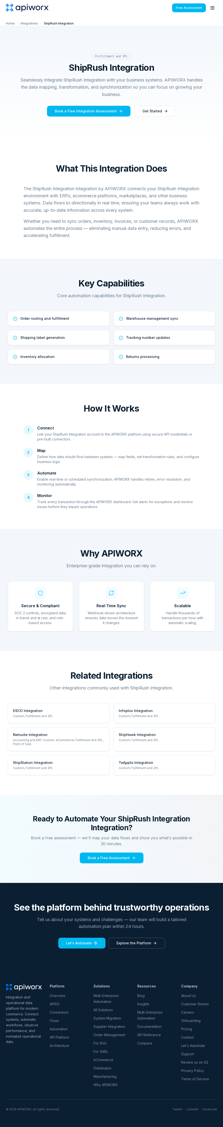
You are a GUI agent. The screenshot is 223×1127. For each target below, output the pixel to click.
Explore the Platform (137, 943)
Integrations (29, 23)
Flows (54, 1021)
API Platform (59, 1037)
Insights (143, 1004)
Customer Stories (195, 1004)
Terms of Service (195, 1079)
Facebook (209, 1109)
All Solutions (103, 1010)
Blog (141, 996)
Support (187, 1054)
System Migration (107, 1018)
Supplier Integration (109, 1026)
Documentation (149, 1026)
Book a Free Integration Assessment (89, 111)
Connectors (59, 1012)
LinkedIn (192, 1109)
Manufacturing (105, 1076)
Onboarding (190, 1021)
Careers (187, 1012)
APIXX (55, 1004)
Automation (59, 1029)
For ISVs (100, 1043)
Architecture (59, 1046)
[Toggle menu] (212, 7)
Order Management (109, 1035)
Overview (57, 996)
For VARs (101, 1051)
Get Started (155, 111)
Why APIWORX (106, 1085)
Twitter (177, 1109)
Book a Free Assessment (112, 858)
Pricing (186, 1029)
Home (10, 23)
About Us (188, 996)
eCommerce (103, 1060)
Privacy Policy (192, 1070)
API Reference (149, 1035)
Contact (187, 1037)
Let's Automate (82, 943)
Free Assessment (189, 8)
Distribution (102, 1068)
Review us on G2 (194, 1062)
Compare (144, 1043)
